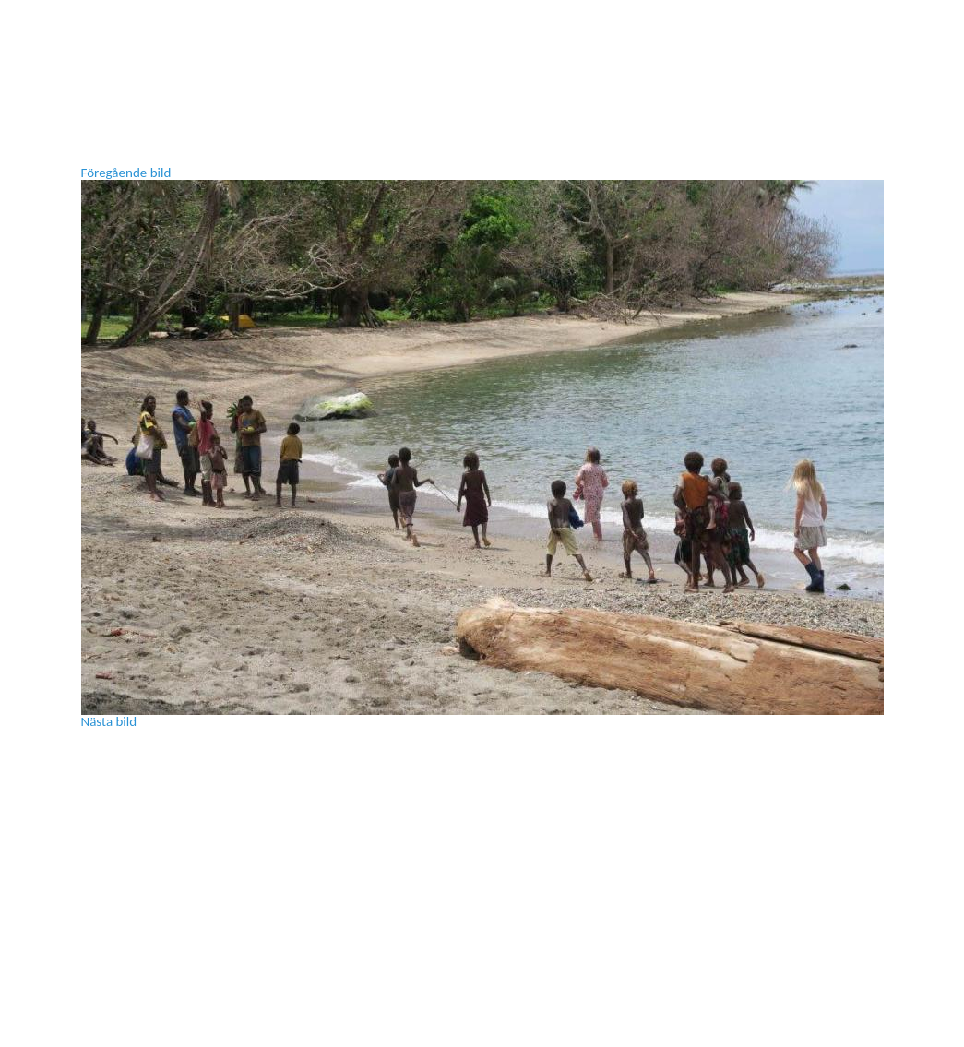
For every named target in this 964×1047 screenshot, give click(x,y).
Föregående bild (126, 172)
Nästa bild (109, 721)
